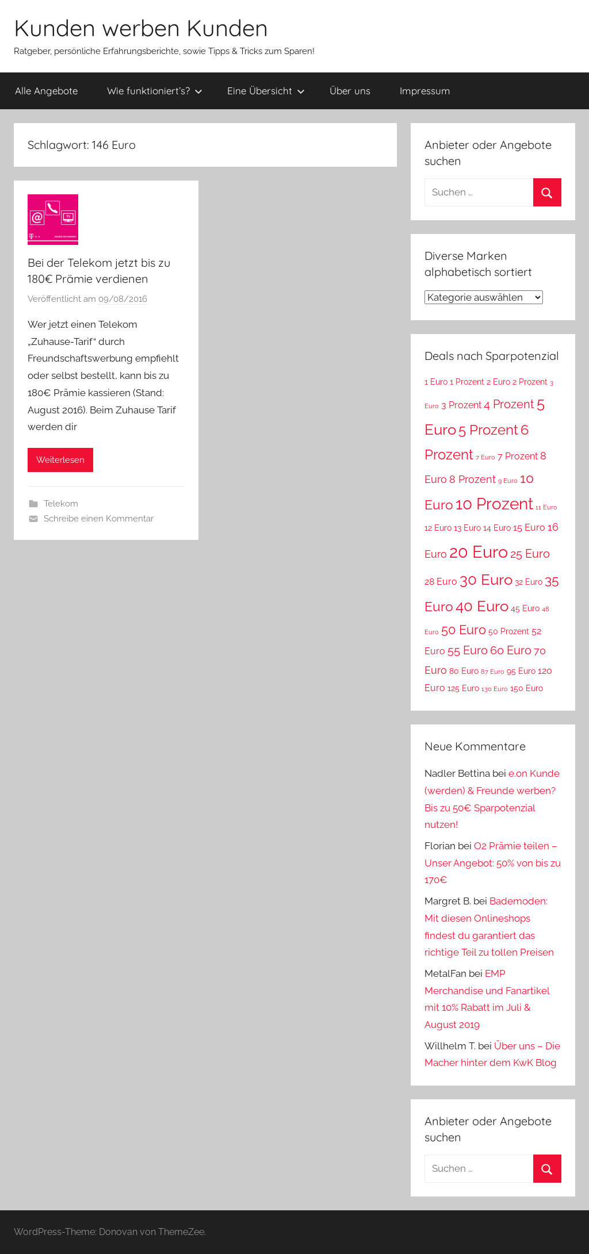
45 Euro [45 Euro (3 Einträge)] (525, 608)
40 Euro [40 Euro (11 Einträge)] (482, 606)
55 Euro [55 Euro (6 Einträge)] (468, 650)
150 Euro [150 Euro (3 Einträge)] (526, 688)
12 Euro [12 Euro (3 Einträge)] (438, 527)
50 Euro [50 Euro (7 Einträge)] (463, 630)
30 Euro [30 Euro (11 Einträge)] (486, 579)
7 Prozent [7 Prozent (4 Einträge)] (518, 456)
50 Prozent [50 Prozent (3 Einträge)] (508, 631)
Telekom (61, 503)
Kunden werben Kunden (141, 27)
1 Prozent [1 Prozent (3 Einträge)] (467, 381)
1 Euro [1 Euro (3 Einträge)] (436, 381)
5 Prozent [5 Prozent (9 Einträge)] (488, 429)
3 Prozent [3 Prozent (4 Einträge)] (461, 405)
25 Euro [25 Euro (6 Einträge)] (530, 554)
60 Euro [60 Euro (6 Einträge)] (510, 650)
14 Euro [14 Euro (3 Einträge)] (497, 527)
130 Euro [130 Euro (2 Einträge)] (494, 688)
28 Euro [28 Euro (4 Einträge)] (440, 581)
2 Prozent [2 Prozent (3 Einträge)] (530, 381)
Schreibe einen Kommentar (99, 518)
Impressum (425, 91)
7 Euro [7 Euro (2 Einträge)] (485, 457)
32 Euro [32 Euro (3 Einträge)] (528, 581)
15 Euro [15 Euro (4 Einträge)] (529, 527)
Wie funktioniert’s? (154, 91)
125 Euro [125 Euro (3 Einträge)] (463, 688)
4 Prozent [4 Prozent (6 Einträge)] (509, 404)
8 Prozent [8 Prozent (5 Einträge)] (472, 479)
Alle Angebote (46, 91)
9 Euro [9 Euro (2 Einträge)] (508, 480)
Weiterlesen (60, 460)
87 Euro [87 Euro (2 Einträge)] (492, 671)
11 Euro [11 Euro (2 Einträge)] (546, 507)
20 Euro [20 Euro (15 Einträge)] (478, 552)
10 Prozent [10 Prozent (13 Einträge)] (494, 503)
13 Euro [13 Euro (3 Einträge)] (467, 527)
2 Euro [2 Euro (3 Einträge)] (498, 381)
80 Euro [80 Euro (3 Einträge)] (464, 671)
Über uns (350, 91)
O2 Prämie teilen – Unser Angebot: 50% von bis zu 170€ (492, 863)
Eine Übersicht (266, 91)
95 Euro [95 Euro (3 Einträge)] (521, 671)
